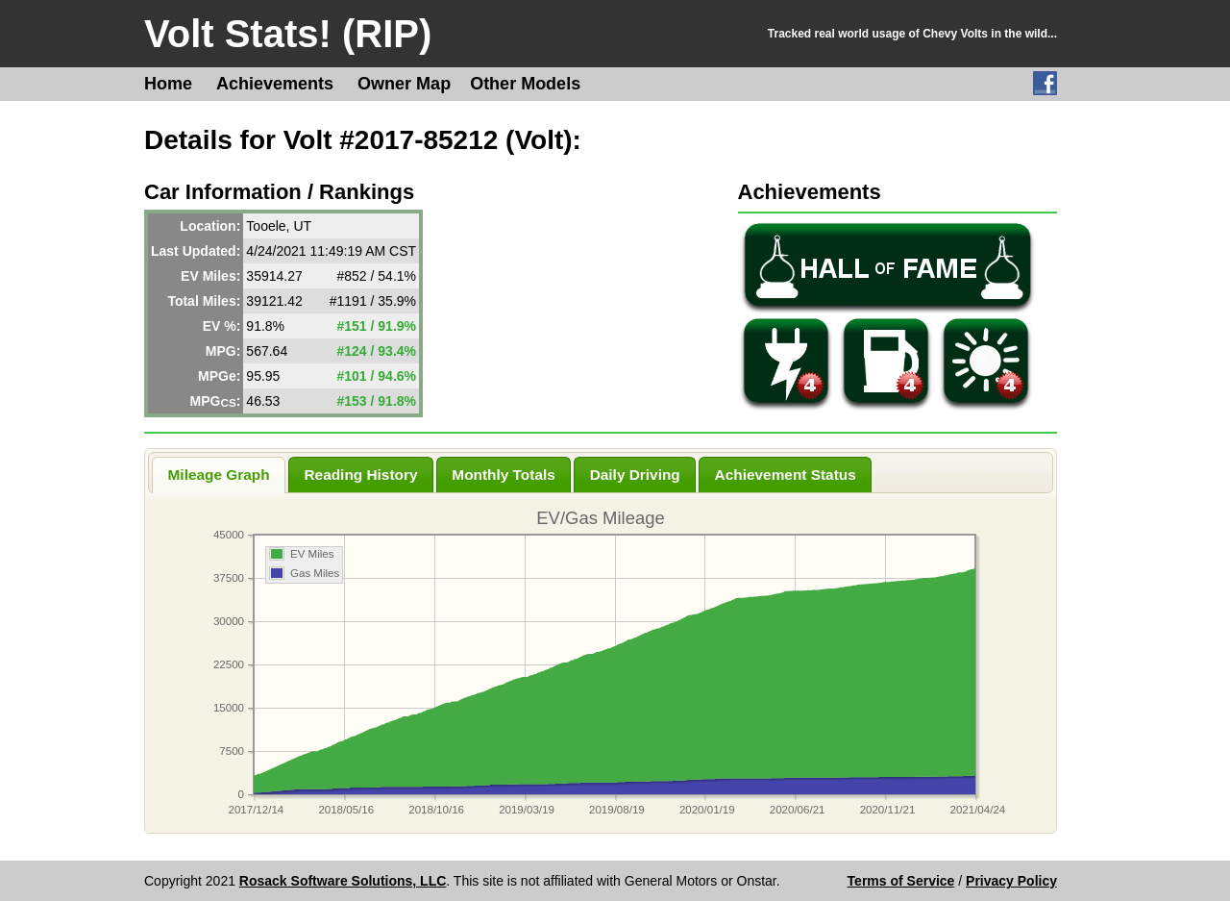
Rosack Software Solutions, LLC (342, 880)
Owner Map (404, 83)
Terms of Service (901, 880)
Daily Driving (635, 474)
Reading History (360, 474)
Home (168, 83)
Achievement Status (785, 474)
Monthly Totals (503, 474)
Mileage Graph (219, 474)
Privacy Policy (1011, 880)
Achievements (274, 83)
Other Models (525, 83)
